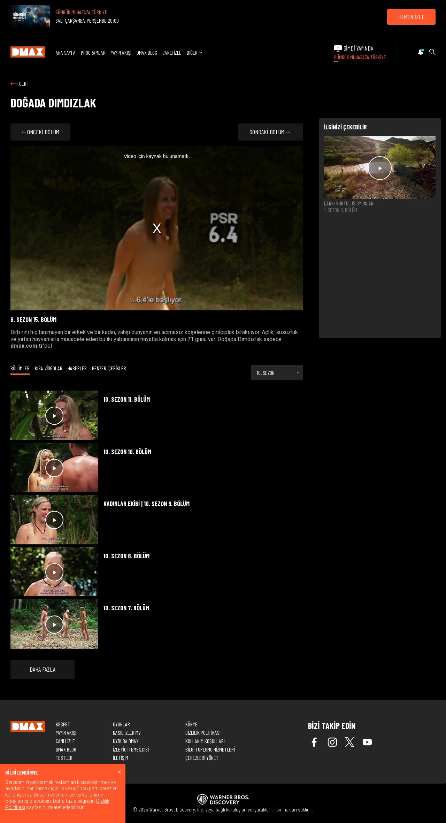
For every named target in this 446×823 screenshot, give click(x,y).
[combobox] (277, 372)
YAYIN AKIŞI (121, 52)
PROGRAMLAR (93, 52)
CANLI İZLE (172, 52)
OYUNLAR (121, 724)
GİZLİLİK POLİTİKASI (203, 732)
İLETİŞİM (120, 757)
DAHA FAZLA (42, 669)
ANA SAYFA (66, 52)
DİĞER (195, 52)
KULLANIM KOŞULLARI (205, 741)
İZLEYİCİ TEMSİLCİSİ (131, 749)
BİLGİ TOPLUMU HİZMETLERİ (210, 749)
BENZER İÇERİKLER (109, 368)
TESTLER (64, 757)
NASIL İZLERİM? (126, 732)
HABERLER (77, 368)
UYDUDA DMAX (126, 741)
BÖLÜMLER (20, 368)
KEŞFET (63, 724)
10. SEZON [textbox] (266, 372)
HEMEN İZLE (411, 17)
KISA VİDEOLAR (48, 368)
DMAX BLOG (147, 52)
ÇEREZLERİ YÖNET (201, 757)
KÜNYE (191, 724)
